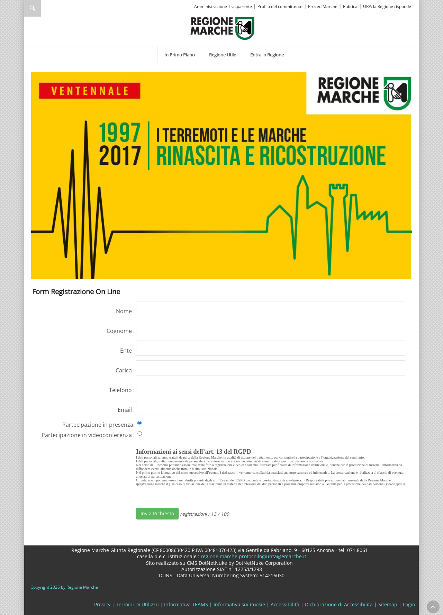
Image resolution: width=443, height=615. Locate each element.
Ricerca (32, 8)
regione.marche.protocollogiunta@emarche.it (252, 556)
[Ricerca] (46, 8)
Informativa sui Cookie (239, 604)
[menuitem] (179, 54)
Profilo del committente (279, 6)
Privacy (102, 604)
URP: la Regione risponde (387, 6)
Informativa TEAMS (186, 604)
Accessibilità (285, 604)
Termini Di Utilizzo (137, 604)
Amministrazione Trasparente (223, 6)
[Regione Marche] (222, 28)
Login (409, 604)
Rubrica (350, 6)
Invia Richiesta (157, 513)
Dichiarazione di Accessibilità (339, 604)
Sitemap (387, 604)
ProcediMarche (322, 6)
